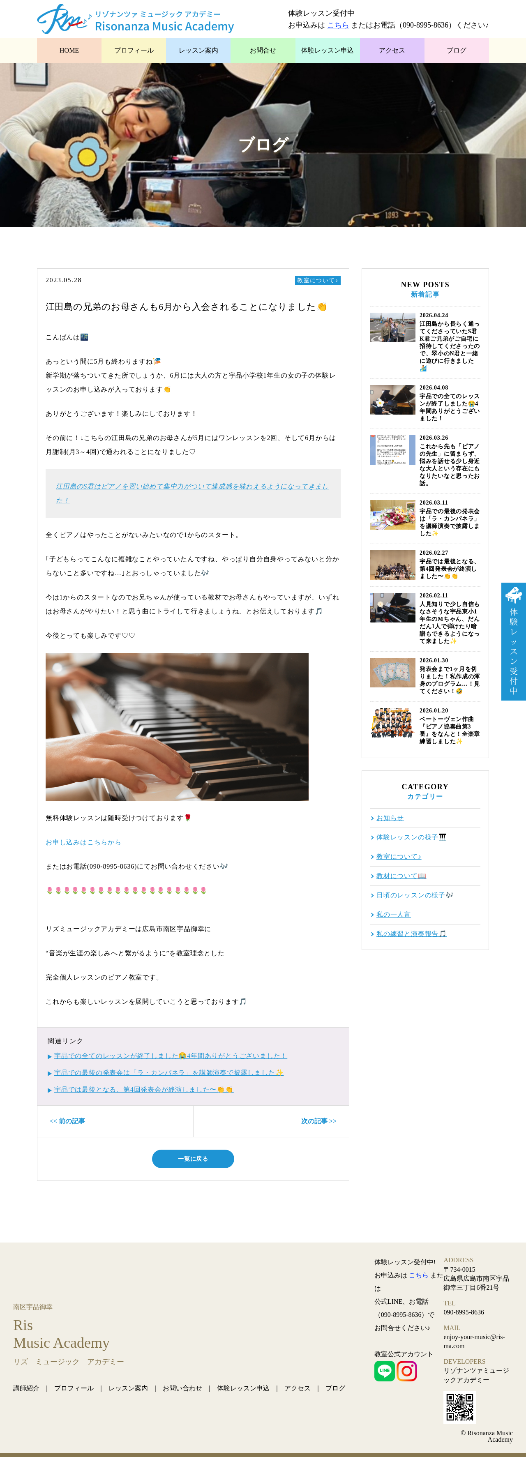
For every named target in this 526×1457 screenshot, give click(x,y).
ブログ (456, 50)
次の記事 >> (319, 1121)
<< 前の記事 (67, 1121)
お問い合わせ (182, 1388)
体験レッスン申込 (327, 50)
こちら (338, 25)
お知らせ (390, 818)
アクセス (392, 50)
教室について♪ (318, 280)
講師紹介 (26, 1388)
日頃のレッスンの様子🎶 (415, 895)
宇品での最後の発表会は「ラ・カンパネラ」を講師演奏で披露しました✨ (169, 1072)
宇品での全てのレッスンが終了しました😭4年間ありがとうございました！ (170, 1055)
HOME (69, 50)
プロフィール (134, 50)
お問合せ (263, 50)
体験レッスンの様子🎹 (411, 837)
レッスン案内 (198, 50)
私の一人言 (393, 914)
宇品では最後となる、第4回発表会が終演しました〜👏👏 (144, 1089)
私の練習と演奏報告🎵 (411, 934)
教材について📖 (401, 876)
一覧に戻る (193, 1159)
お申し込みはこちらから (84, 842)
